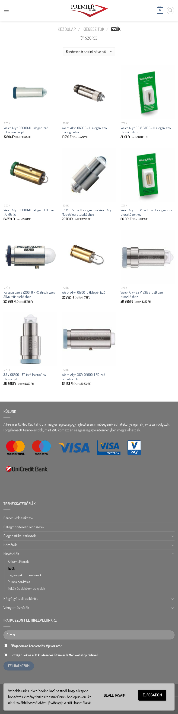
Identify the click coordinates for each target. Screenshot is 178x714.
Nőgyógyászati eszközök (20, 598)
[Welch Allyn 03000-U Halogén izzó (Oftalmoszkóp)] (30, 92)
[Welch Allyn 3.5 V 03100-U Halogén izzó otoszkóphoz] (148, 92)
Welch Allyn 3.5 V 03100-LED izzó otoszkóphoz (142, 294)
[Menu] (6, 10)
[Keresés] (170, 10)
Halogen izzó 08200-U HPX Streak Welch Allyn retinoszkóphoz (29, 294)
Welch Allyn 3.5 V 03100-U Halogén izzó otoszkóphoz (146, 130)
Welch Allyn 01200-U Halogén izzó (83, 292)
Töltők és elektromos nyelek (26, 588)
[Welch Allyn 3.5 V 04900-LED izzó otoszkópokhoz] (89, 339)
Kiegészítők (93, 29)
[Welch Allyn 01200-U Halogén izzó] (89, 257)
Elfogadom (152, 695)
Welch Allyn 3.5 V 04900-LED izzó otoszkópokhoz (83, 376)
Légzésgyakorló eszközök (25, 575)
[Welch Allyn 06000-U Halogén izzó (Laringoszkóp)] (89, 92)
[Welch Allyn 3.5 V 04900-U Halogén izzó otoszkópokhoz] (148, 175)
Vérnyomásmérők (16, 607)
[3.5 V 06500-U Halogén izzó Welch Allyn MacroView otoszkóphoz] (89, 175)
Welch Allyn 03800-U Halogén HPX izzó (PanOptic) (28, 212)
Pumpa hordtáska (19, 582)
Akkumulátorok (18, 561)
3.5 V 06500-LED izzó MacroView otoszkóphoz (24, 376)
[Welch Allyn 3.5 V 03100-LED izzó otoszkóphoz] (148, 257)
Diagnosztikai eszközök (19, 535)
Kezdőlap (67, 29)
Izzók (11, 568)
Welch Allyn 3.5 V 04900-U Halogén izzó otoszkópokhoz (146, 212)
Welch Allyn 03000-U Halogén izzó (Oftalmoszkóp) (25, 130)
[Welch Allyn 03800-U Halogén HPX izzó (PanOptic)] (30, 175)
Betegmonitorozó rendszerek (23, 527)
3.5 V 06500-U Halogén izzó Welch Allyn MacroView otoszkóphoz (87, 212)
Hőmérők (10, 545)
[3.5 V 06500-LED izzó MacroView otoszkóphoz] (30, 339)
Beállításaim (115, 695)
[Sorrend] (89, 51)
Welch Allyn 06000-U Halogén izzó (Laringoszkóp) (84, 130)
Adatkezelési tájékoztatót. (45, 646)
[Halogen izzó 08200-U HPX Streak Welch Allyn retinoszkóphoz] (30, 257)
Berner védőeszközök (18, 518)
